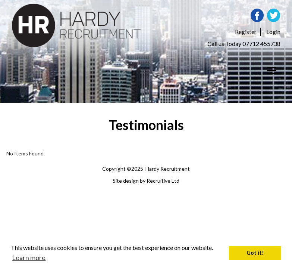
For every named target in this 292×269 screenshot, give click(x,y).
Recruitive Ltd (163, 180)
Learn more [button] (28, 257)
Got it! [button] (255, 253)
